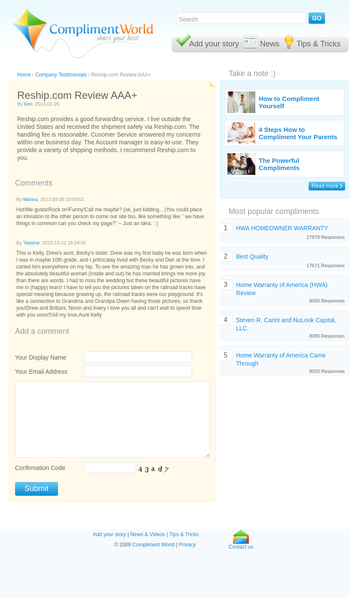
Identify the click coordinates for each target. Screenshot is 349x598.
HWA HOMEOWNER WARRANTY (282, 228)
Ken (28, 104)
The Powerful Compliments (279, 164)
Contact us (241, 544)
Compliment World (153, 545)
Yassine (31, 242)
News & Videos (147, 534)
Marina (30, 199)
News (269, 44)
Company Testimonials (61, 75)
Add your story (214, 44)
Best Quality (252, 256)
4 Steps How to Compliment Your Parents (298, 133)
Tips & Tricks (318, 44)
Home (24, 75)
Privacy (187, 545)
